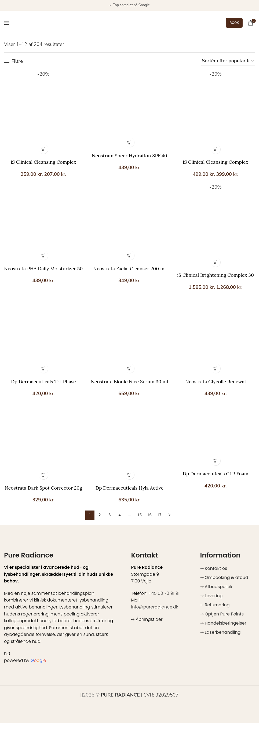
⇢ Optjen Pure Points (222, 614)
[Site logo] (125, 22)
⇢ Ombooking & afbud (224, 578)
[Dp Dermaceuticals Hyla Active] (129, 443)
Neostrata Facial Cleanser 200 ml (129, 268)
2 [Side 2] (99, 515)
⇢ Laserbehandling (220, 633)
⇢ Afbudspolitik (216, 587)
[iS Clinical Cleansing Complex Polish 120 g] (216, 113)
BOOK (234, 23)
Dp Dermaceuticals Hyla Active (129, 488)
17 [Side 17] (159, 515)
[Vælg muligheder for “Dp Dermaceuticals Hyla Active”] (129, 475)
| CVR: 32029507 (140, 695)
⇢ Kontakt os (213, 569)
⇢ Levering (211, 596)
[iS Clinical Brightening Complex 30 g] (216, 226)
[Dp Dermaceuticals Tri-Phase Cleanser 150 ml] (43, 337)
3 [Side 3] (109, 515)
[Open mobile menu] (6, 22)
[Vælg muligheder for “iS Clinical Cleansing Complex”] (43, 148)
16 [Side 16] (149, 515)
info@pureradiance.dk (154, 607)
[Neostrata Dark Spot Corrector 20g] (43, 443)
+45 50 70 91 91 (163, 594)
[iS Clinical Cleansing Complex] (43, 113)
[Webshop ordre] (228, 61)
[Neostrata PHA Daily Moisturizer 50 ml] (43, 223)
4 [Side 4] (119, 515)
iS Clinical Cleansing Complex (43, 162)
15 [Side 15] (139, 515)
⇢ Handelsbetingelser (223, 624)
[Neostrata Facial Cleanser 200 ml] (129, 223)
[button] (129, 142)
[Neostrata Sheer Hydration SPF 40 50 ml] (129, 110)
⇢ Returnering (215, 605)
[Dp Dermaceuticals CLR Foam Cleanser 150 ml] (216, 436)
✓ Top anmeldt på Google (129, 5)
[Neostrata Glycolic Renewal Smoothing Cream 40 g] (216, 337)
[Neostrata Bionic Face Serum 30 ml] (129, 337)
